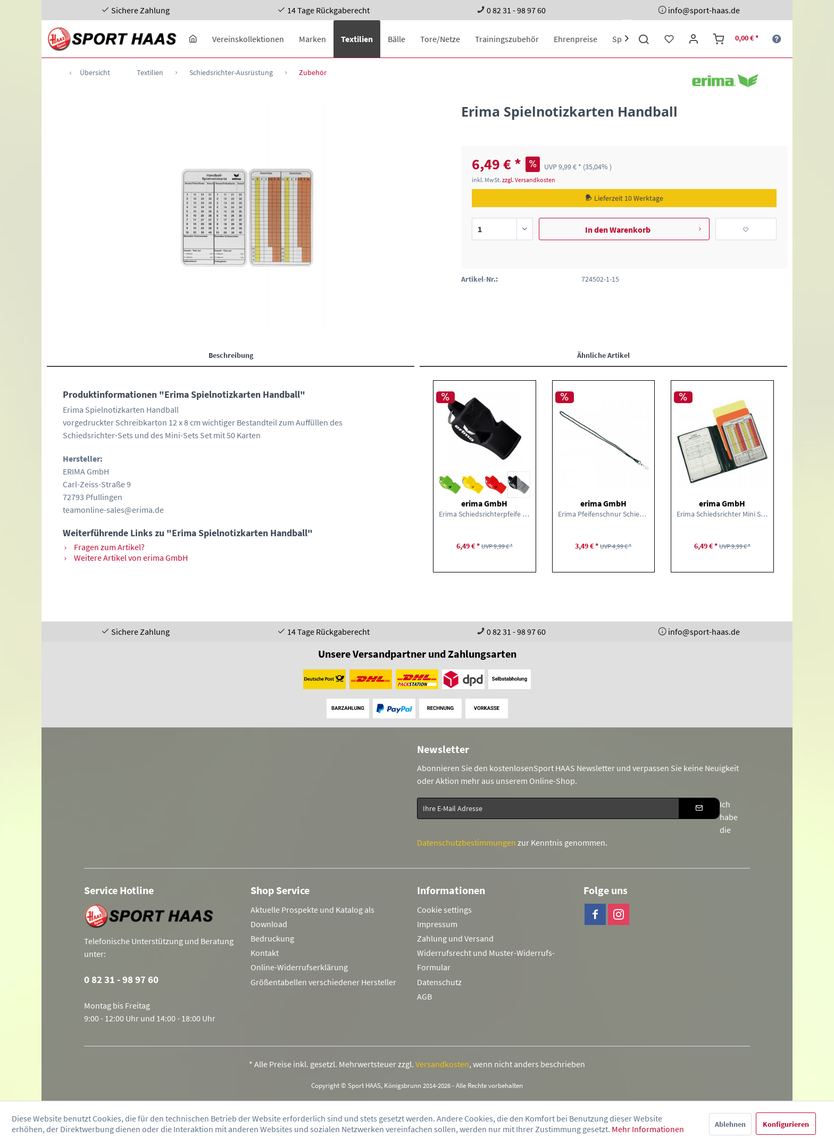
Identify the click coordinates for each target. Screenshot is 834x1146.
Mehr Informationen (648, 1129)
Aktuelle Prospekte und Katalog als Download (312, 916)
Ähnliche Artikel (603, 355)
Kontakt (265, 952)
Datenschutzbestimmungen (466, 842)
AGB (424, 996)
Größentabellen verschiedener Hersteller (323, 982)
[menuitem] (193, 39)
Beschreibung (230, 355)
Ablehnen (730, 1124)
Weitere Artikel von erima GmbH (125, 557)
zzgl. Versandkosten (528, 180)
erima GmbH (484, 503)
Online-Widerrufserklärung (299, 967)
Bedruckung (272, 938)
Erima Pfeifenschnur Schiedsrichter (603, 514)
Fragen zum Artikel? (104, 547)
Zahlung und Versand (455, 938)
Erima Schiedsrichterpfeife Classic (484, 514)
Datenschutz (439, 982)
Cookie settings (444, 909)
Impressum (437, 924)
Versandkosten (442, 1064)
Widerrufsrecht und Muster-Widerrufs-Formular (486, 959)
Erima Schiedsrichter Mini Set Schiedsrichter (722, 514)
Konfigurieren (786, 1124)
